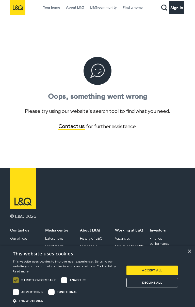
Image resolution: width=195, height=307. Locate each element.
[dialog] (97, 276)
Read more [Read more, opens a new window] (21, 271)
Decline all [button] (152, 283)
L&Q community (103, 7)
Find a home (133, 7)
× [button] (189, 251)
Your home (51, 7)
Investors (158, 230)
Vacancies (122, 238)
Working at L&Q (129, 230)
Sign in (176, 7)
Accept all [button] (152, 270)
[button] (67, 300)
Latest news (54, 238)
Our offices (18, 238)
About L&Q (75, 7)
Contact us (71, 126)
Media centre (56, 230)
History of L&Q (91, 238)
